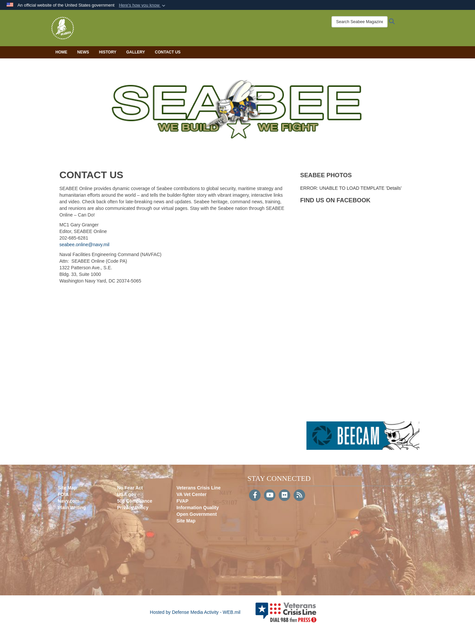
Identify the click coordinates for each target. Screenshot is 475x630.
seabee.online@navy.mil (84, 244)
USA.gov (126, 494)
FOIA (63, 494)
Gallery (135, 52)
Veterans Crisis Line (198, 487)
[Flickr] (284, 495)
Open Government (196, 514)
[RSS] (299, 495)
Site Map (67, 487)
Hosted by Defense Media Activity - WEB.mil (195, 612)
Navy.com (68, 501)
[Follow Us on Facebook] (255, 495)
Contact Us (168, 52)
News (83, 52)
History (107, 52)
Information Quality (197, 507)
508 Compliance (134, 501)
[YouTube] (269, 495)
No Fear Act (130, 487)
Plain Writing (72, 507)
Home (61, 52)
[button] (143, 5)
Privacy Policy (132, 507)
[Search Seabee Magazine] (360, 21)
